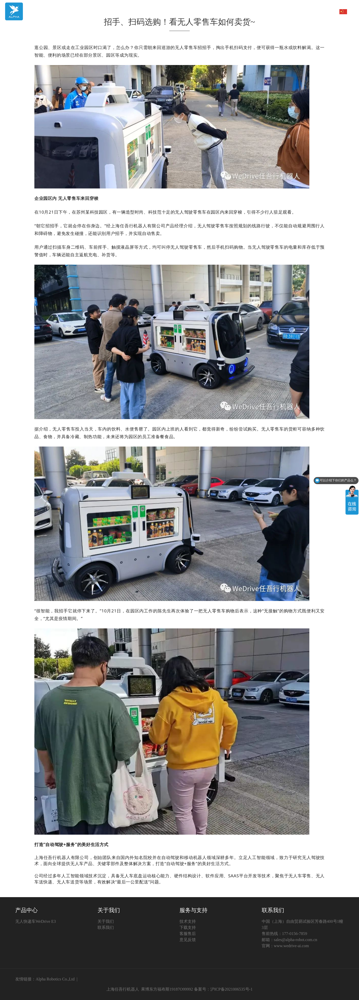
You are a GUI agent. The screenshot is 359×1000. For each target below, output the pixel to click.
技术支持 (187, 921)
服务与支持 (312, 11)
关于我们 (260, 11)
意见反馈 (187, 940)
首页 (207, 11)
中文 (338, 11)
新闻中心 (286, 11)
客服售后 (187, 933)
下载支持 (187, 927)
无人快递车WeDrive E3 (35, 921)
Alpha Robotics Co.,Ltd (55, 979)
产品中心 (234, 11)
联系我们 (106, 927)
